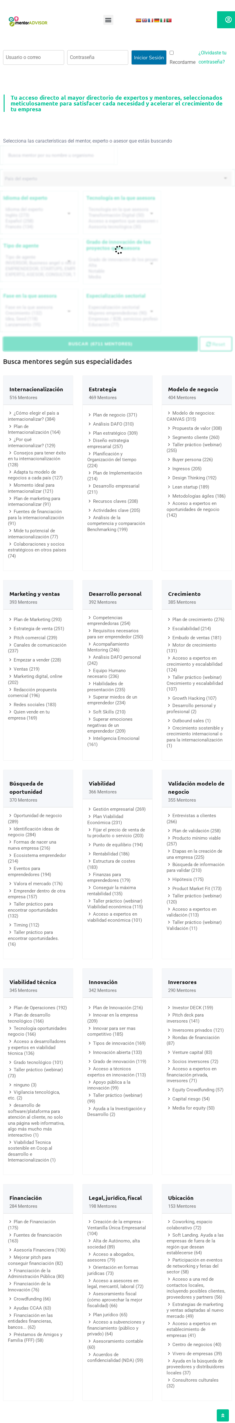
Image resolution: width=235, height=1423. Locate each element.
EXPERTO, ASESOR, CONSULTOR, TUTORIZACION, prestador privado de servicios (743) (40, 275)
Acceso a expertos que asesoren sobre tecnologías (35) (123, 221)
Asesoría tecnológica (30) (123, 227)
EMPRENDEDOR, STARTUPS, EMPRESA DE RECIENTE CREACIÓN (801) (40, 269)
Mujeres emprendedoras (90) (123, 313)
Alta (123, 265)
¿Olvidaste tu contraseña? (212, 57)
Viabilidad (102, 783)
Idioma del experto (25, 198)
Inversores (182, 981)
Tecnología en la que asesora (120, 198)
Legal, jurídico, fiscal (115, 1197)
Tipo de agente (21, 246)
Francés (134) (40, 227)
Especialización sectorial (116, 296)
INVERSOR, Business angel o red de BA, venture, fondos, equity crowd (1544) (40, 263)
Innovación (103, 981)
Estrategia (102, 388)
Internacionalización (36, 388)
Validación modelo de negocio (196, 787)
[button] (108, 20)
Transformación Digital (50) (123, 215)
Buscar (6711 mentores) (100, 344)
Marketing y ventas (34, 593)
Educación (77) (123, 325)
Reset (215, 344)
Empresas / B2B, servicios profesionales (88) (123, 319)
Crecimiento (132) (40, 313)
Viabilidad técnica (32, 981)
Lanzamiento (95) (40, 325)
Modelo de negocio (193, 388)
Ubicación (181, 1197)
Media (123, 277)
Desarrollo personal (115, 593)
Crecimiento (184, 593)
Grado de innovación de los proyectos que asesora (118, 245)
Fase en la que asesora (30, 296)
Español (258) (40, 221)
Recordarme (182, 58)
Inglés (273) (40, 215)
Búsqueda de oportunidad (26, 787)
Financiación (25, 1197)
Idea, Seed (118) (40, 319)
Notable (123, 271)
